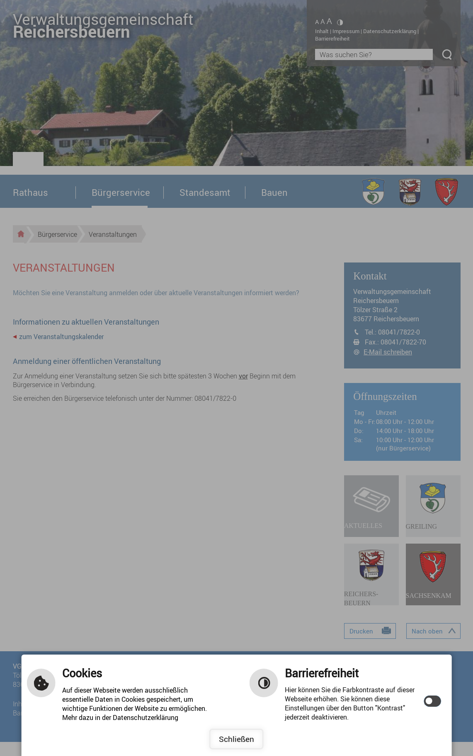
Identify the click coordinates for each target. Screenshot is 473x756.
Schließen (236, 739)
